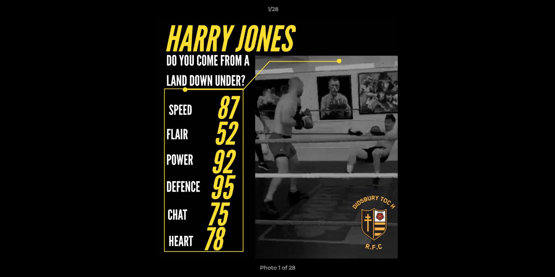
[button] (522, 11)
